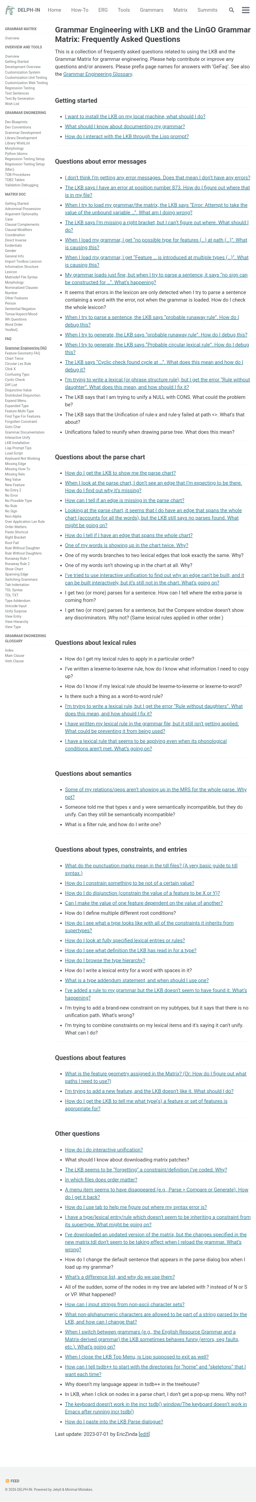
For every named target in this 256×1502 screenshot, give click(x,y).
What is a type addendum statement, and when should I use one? (137, 980)
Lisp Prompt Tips (18, 448)
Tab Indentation (17, 585)
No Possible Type (18, 501)
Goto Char (13, 427)
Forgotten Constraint (21, 422)
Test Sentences (17, 93)
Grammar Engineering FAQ (26, 348)
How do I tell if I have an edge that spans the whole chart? (129, 535)
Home (84, 10)
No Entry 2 (13, 490)
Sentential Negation (20, 309)
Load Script (14, 453)
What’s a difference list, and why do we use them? (120, 1277)
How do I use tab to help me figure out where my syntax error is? (136, 1207)
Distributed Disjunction (22, 395)
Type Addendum (17, 601)
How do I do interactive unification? (104, 1150)
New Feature (15, 485)
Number (11, 293)
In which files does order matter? (101, 1180)
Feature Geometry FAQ (22, 353)
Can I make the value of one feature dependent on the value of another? (144, 903)
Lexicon (11, 272)
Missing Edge (15, 464)
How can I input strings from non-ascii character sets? (124, 1304)
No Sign (11, 511)
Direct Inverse (15, 240)
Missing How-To (17, 469)
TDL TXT (11, 595)
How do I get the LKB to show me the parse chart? (120, 473)
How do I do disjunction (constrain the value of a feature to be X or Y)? (142, 893)
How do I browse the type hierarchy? (105, 960)
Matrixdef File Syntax (21, 277)
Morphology (14, 148)
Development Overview (23, 67)
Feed (12, 1481)
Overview (12, 38)
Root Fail (12, 543)
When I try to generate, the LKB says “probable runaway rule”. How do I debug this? (156, 335)
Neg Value (13, 479)
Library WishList (17, 143)
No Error (11, 495)
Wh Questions (16, 319)
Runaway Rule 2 (17, 564)
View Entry (13, 616)
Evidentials (13, 245)
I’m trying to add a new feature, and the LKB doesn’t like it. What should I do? (149, 1091)
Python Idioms (16, 154)
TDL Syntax (14, 590)
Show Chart (14, 569)
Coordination (15, 235)
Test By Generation (19, 99)
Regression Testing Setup (25, 159)
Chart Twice (14, 358)
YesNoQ (11, 330)
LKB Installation (17, 443)
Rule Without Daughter (22, 548)
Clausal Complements (22, 225)
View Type (13, 627)
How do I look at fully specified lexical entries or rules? (125, 940)
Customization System (22, 72)
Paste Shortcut (16, 532)
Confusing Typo (17, 374)
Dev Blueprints (16, 122)
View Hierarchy (16, 622)
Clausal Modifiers (18, 230)
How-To (109, 10)
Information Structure (21, 267)
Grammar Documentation (24, 432)
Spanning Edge (16, 574)
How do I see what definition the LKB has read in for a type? (130, 950)
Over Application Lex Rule (25, 522)
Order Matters (15, 527)
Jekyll (56, 1490)
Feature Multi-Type (19, 411)
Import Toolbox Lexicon (23, 261)
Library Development (21, 138)
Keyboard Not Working (22, 459)
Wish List (12, 104)
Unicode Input (15, 606)
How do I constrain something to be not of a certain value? (129, 883)
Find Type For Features (22, 416)
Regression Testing (20, 88)
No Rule (11, 506)
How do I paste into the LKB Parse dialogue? (114, 1422)
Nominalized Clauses (21, 288)
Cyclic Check (15, 380)
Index (9, 650)
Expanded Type (17, 406)
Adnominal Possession (23, 209)
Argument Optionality (21, 214)
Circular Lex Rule (18, 364)
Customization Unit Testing (26, 78)
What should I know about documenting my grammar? (125, 126)
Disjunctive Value (18, 390)
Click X (10, 369)
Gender (10, 251)
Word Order (14, 325)
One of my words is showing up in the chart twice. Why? (126, 545)
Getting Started (16, 62)
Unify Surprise (16, 611)
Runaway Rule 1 (17, 559)
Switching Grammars (21, 579)
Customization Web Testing (26, 83)
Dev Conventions (18, 127)
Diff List (11, 385)
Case (9, 219)
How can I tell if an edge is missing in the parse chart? (124, 500)
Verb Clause (14, 661)
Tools (154, 10)
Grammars (182, 10)
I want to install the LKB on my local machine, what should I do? (135, 116)
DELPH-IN (29, 10)
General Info (14, 256)
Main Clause (14, 656)
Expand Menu (15, 401)
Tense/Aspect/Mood (21, 314)
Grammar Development (23, 133)
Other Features (16, 298)
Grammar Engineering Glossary (97, 74)
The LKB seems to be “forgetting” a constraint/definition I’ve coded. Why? (146, 1170)
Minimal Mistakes (78, 1490)
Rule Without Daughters (23, 553)
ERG (133, 10)
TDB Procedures (17, 175)
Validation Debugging (21, 185)
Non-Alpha (13, 516)
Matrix (211, 10)
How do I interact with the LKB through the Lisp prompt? (127, 136)
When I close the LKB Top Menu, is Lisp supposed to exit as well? (137, 1357)
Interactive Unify (17, 438)
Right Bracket (15, 537)
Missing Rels (15, 474)
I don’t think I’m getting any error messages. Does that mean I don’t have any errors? (157, 178)
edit (144, 1434)
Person (10, 303)
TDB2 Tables (15, 180)
